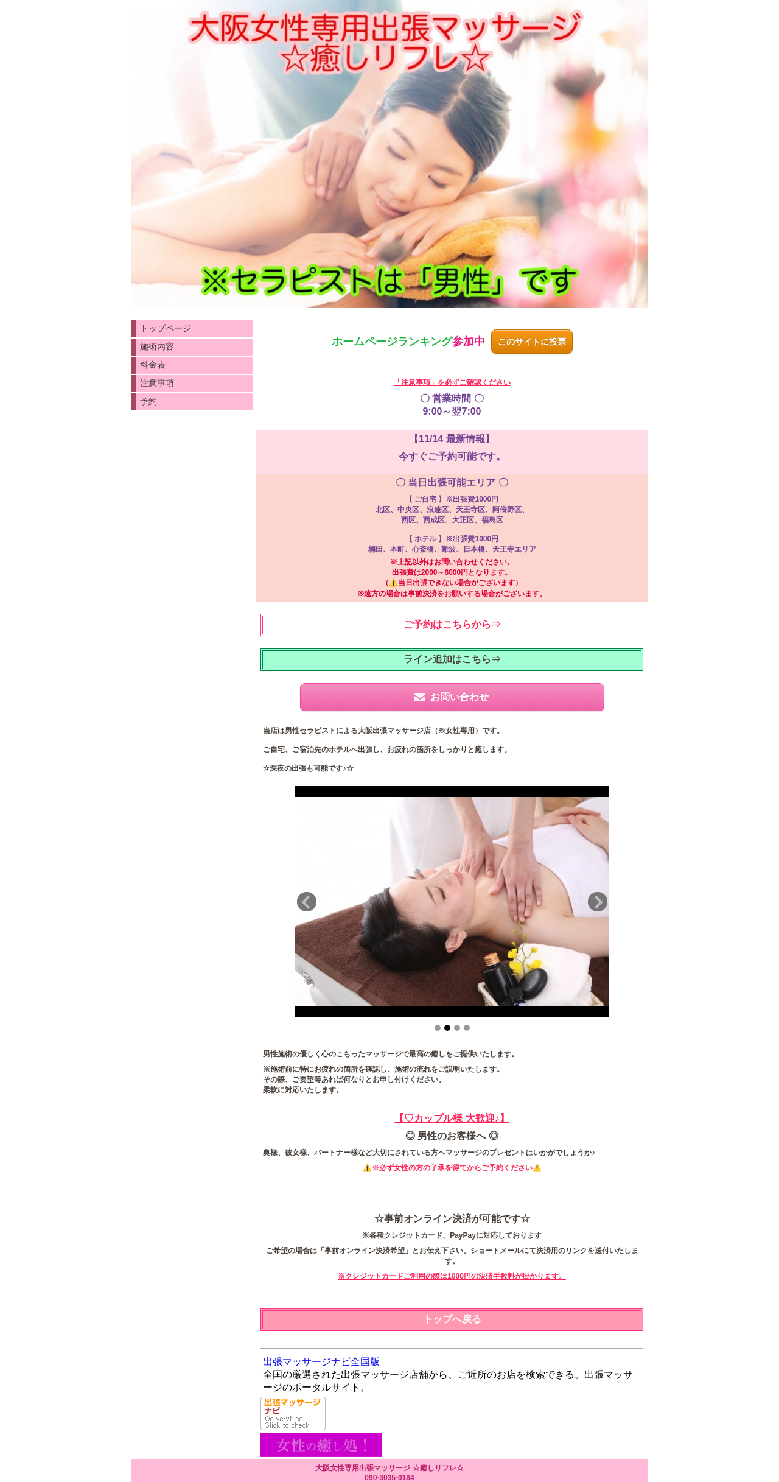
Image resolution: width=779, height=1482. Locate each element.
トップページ (165, 328)
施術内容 (157, 346)
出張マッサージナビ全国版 (321, 1362)
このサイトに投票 (532, 341)
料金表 (153, 365)
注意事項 (157, 383)
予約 (148, 401)
